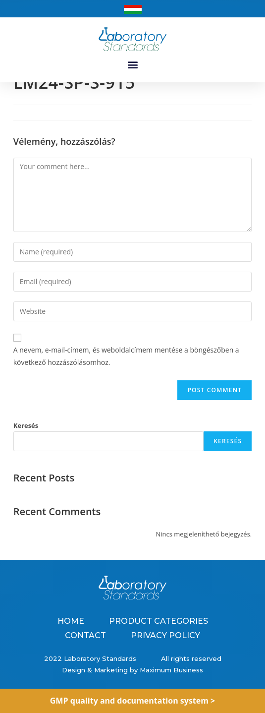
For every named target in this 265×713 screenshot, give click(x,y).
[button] (132, 64)
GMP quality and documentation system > (132, 700)
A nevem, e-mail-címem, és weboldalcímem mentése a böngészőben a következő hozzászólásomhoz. (126, 367)
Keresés (26, 436)
